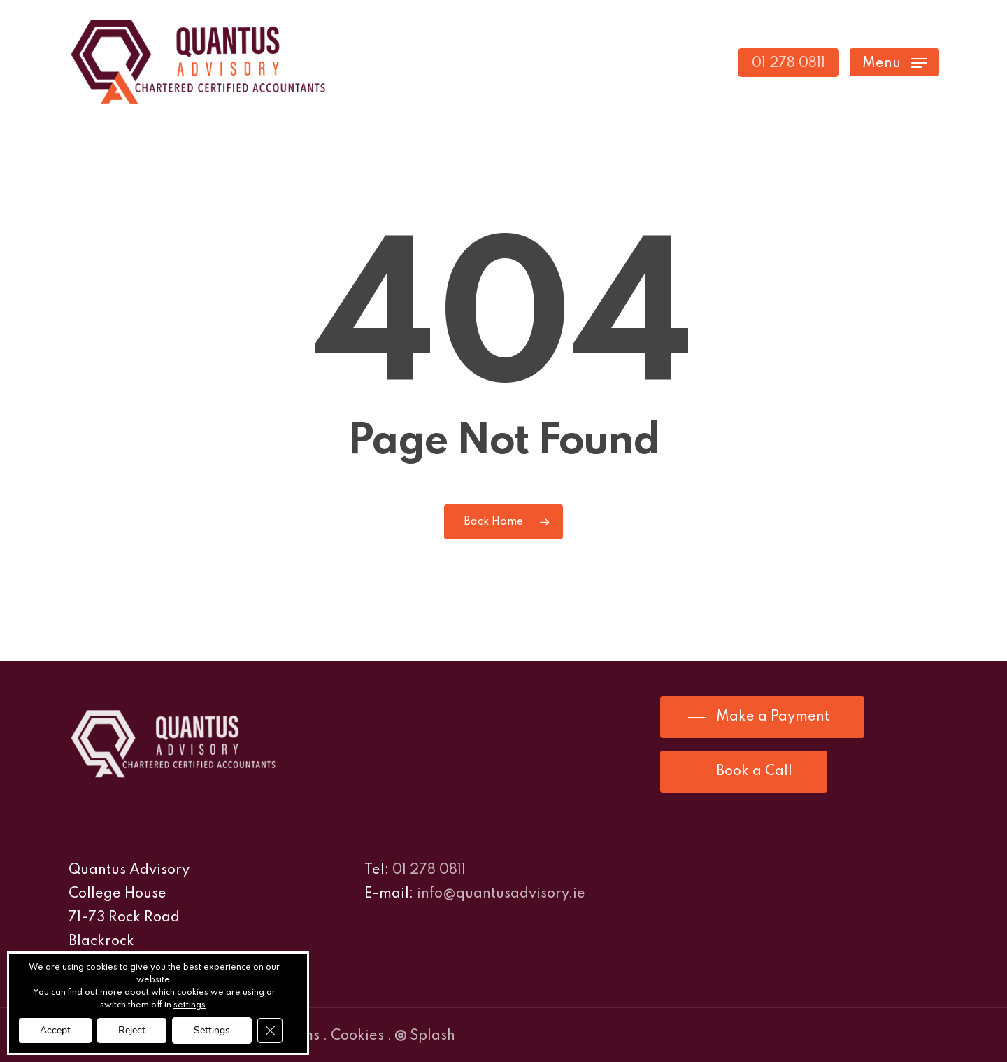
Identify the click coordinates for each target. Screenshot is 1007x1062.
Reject (131, 1030)
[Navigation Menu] (894, 62)
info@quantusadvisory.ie (501, 894)
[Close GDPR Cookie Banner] (270, 1030)
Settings (212, 1030)
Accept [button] (55, 1030)
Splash (425, 1036)
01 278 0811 (429, 870)
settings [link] (189, 1005)
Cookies (357, 1036)
